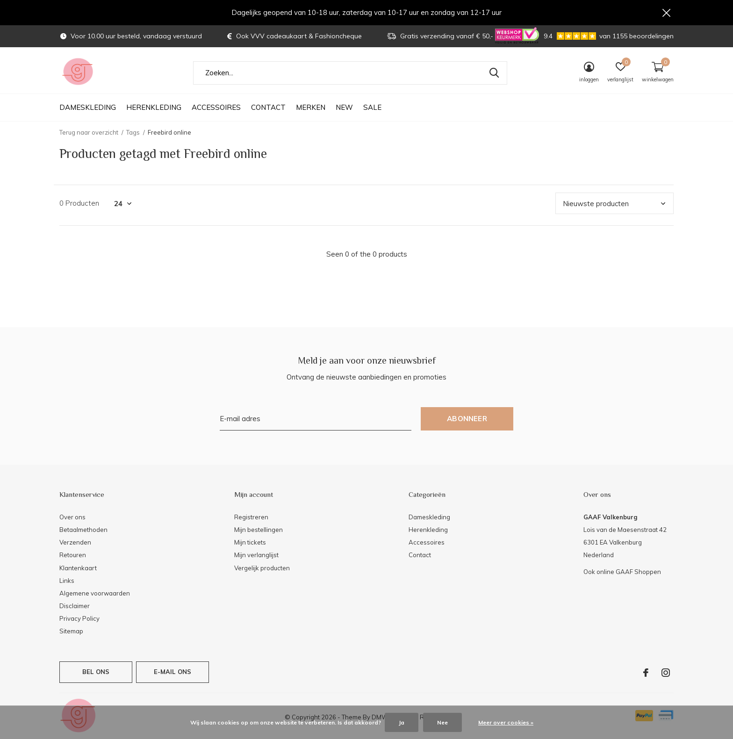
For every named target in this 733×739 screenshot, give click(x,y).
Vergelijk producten (262, 568)
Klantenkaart (78, 568)
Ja (401, 722)
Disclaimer (74, 606)
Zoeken (494, 73)
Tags (133, 132)
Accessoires (216, 107)
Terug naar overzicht (88, 132)
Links (66, 581)
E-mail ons (173, 672)
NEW (344, 107)
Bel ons (95, 672)
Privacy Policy (79, 619)
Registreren (251, 517)
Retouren (72, 555)
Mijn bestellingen (258, 530)
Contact (268, 107)
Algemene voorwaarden (94, 593)
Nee (442, 722)
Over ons (72, 517)
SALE (372, 107)
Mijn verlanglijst (256, 555)
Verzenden (75, 542)
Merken (310, 107)
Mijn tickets (250, 542)
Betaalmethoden (83, 530)
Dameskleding (87, 107)
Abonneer (467, 419)
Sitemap (71, 631)
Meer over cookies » (505, 722)
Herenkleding (153, 107)
